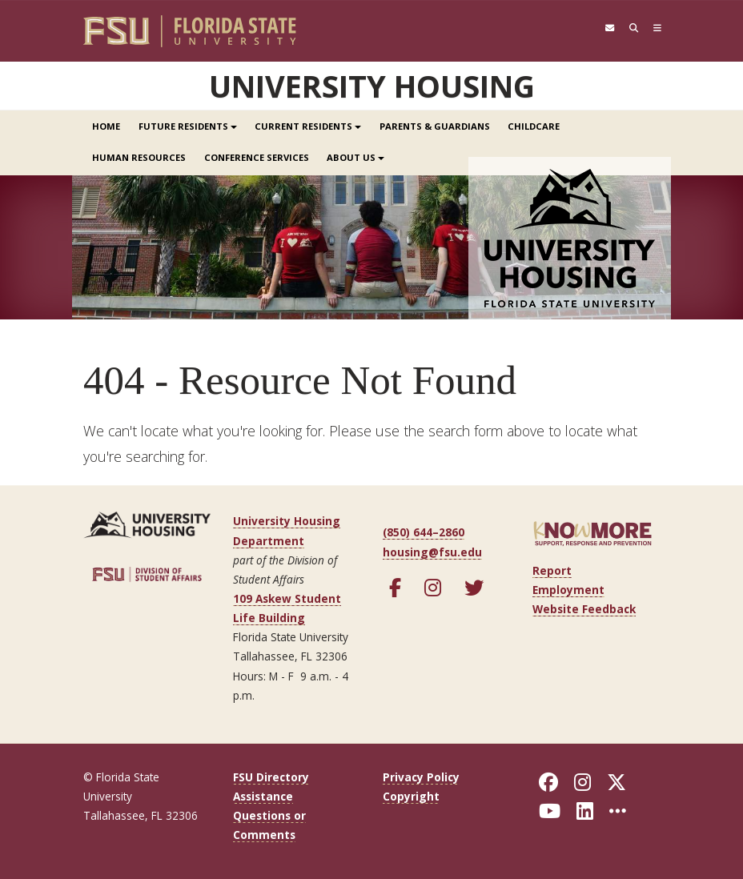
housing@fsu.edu (432, 551)
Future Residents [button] (188, 126)
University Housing (371, 85)
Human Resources (139, 157)
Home (106, 126)
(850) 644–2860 (423, 532)
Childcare (534, 126)
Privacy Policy (421, 776)
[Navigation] (656, 28)
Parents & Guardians (435, 126)
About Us (355, 157)
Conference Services (256, 157)
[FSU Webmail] (602, 28)
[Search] (630, 28)
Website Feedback (584, 608)
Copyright (411, 795)
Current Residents (308, 126)
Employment (568, 588)
